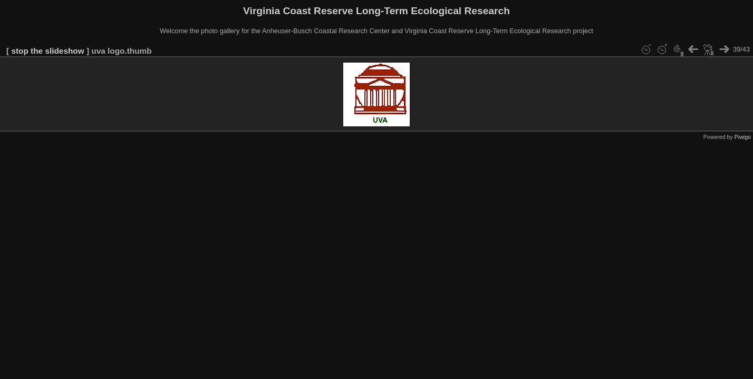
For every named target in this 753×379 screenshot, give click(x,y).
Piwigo (743, 137)
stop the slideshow (47, 50)
